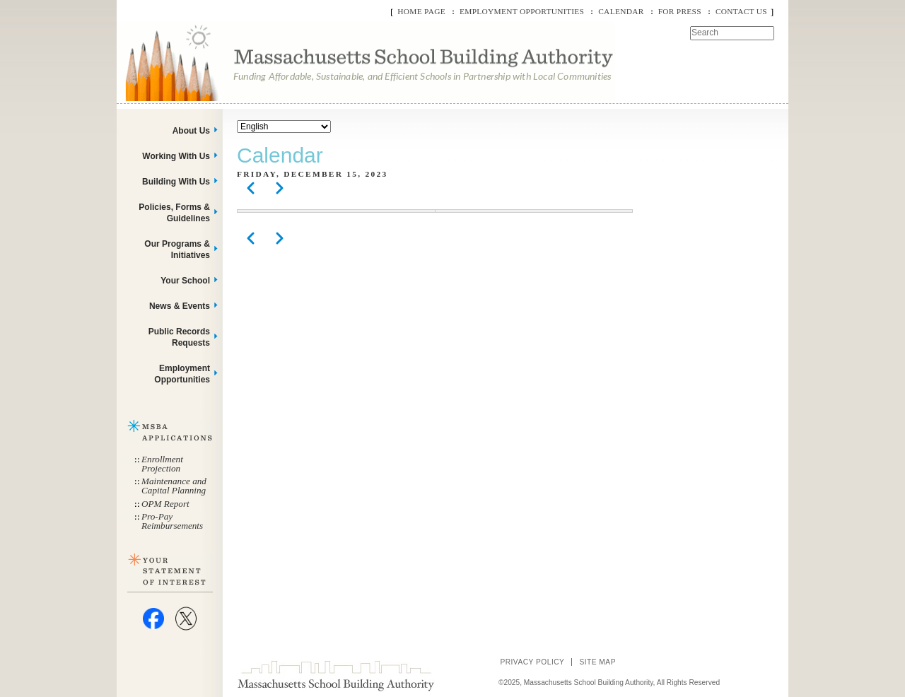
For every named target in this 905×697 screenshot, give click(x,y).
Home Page (421, 11)
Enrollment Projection (162, 464)
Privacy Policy (532, 662)
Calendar (620, 11)
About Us (191, 131)
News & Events (179, 306)
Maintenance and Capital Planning (173, 485)
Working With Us (176, 156)
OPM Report (165, 503)
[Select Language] (284, 126)
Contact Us (741, 11)
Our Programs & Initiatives (177, 249)
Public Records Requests (179, 337)
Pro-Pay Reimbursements (172, 521)
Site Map (597, 662)
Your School (185, 281)
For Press (679, 11)
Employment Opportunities (522, 11)
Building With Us (176, 182)
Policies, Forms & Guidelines (174, 212)
